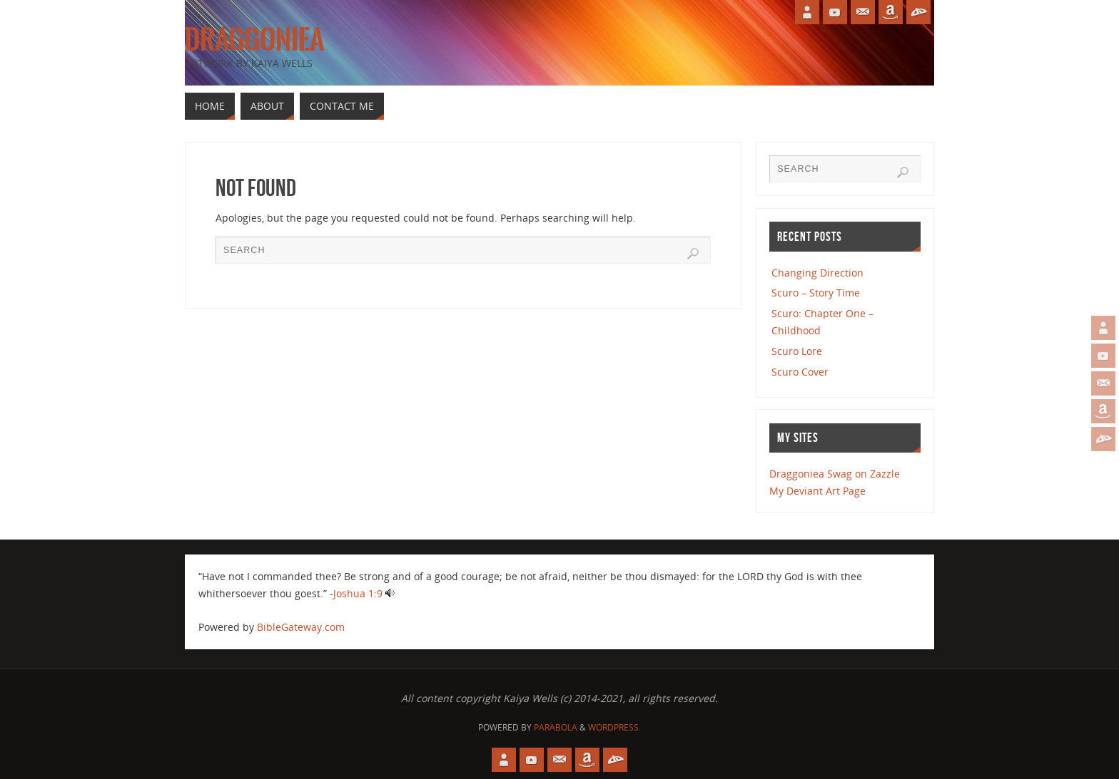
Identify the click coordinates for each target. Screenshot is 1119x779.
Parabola (555, 727)
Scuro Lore (796, 351)
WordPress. (614, 727)
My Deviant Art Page (817, 490)
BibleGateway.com (301, 627)
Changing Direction (817, 272)
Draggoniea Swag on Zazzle (834, 473)
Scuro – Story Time (815, 292)
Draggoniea (254, 40)
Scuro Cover (800, 371)
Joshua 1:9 (358, 593)
